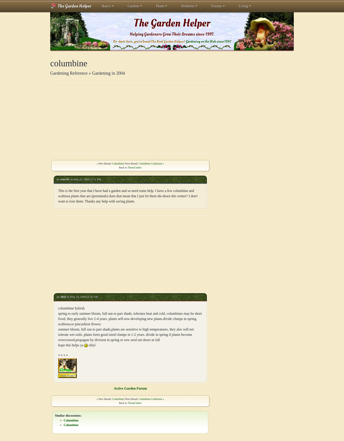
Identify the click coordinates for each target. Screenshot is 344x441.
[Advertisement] (130, 118)
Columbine (118, 163)
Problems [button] (187, 6)
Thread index (135, 167)
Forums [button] (216, 6)
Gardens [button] (133, 6)
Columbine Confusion (150, 163)
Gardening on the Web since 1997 (208, 42)
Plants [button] (160, 6)
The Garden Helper (70, 6)
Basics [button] (106, 6)
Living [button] (243, 6)
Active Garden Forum (130, 388)
